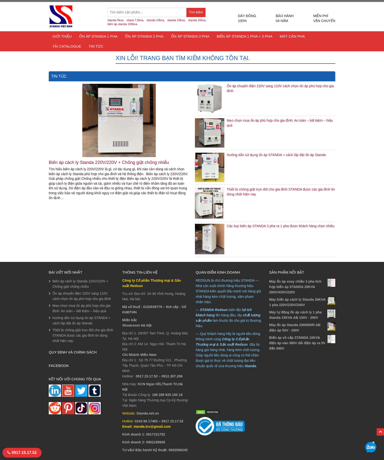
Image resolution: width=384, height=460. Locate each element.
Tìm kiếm (197, 13)
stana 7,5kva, (135, 20)
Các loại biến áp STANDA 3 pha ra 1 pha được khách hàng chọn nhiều (281, 226)
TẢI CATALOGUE (66, 46)
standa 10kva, (155, 20)
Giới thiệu (62, 36)
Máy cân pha (292, 36)
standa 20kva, (197, 20)
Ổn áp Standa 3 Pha (190, 36)
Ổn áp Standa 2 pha (144, 36)
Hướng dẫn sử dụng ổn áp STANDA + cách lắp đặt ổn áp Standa (276, 155)
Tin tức (96, 46)
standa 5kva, (116, 20)
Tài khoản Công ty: (136, 395)
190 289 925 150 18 (167, 395)
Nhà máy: (129, 384)
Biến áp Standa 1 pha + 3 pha (244, 36)
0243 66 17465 (146, 421)
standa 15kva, (176, 20)
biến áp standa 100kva (122, 24)
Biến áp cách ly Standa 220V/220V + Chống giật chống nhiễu (109, 162)
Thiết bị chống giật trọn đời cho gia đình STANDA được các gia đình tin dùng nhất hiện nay (82, 335)
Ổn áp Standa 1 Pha (98, 36)
